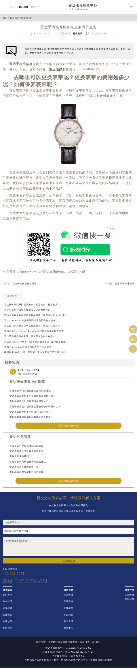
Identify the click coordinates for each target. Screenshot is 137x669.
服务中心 (68, 628)
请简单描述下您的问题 (68, 546)
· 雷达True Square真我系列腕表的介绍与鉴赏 (27, 347)
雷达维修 (68, 595)
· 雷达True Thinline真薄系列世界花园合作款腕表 (29, 320)
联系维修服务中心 (68, 425)
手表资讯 (68, 621)
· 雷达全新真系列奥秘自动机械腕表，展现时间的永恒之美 (34, 315)
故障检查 (7, 608)
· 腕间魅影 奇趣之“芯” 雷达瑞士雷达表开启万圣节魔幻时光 (35, 352)
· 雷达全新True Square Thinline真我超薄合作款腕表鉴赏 (33, 331)
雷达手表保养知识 (124, 283)
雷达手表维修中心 (55, 648)
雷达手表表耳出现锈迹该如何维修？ (29, 401)
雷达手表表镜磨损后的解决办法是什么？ (31, 417)
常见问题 (68, 615)
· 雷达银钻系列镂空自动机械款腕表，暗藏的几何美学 (31, 326)
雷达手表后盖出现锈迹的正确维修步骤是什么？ (35, 406)
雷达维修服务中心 (83, 5)
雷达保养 (68, 601)
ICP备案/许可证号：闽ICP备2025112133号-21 (69, 652)
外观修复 (7, 621)
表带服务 (7, 628)
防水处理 (7, 601)
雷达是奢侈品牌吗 (19, 456)
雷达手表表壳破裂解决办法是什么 (28, 461)
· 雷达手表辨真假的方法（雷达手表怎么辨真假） (29, 336)
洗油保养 (7, 615)
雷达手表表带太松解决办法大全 (27, 451)
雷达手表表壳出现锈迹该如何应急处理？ (31, 390)
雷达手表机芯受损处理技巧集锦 (27, 472)
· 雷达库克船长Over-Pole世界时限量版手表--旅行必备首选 (34, 341)
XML (98, 642)
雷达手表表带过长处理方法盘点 (27, 445)
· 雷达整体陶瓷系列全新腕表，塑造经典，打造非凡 (30, 304)
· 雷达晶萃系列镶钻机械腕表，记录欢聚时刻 (26, 310)
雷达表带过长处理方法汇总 (24, 467)
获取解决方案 (69, 560)
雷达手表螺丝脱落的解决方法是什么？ (30, 412)
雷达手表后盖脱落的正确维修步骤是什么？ (33, 396)
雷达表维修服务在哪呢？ (25, 283)
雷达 (17, 18)
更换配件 (68, 608)
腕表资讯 (26, 18)
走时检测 (7, 595)
